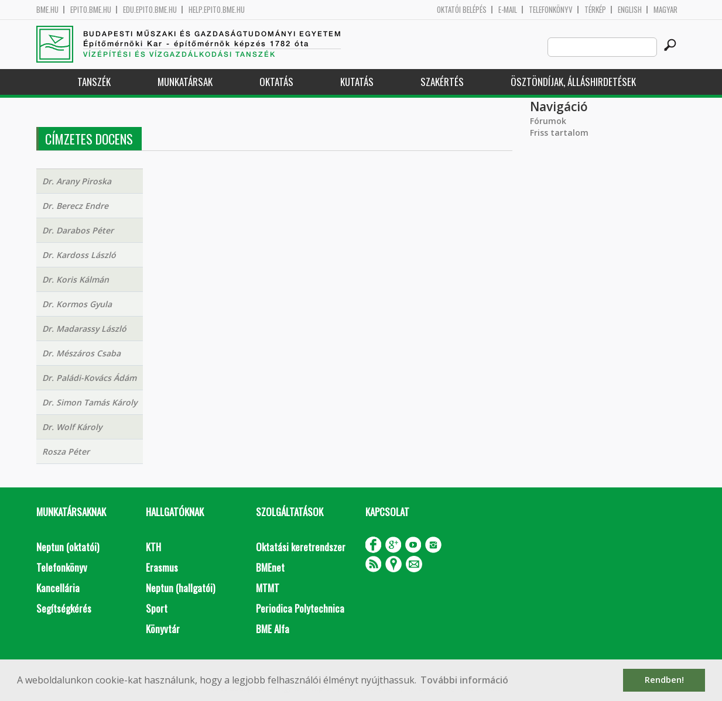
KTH (153, 547)
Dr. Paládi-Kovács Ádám (89, 377)
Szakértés (442, 81)
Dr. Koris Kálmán (75, 279)
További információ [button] (464, 679)
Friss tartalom (559, 132)
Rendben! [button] (664, 679)
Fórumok (548, 120)
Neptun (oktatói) (67, 547)
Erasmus (162, 567)
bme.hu (47, 9)
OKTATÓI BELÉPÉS (462, 9)
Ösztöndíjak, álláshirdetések (573, 81)
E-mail (507, 9)
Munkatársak (185, 81)
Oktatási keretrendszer (300, 547)
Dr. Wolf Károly (72, 426)
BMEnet (270, 567)
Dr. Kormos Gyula (77, 304)
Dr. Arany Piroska (76, 181)
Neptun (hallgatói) (180, 587)
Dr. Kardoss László (79, 254)
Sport (156, 608)
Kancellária (58, 587)
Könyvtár (163, 628)
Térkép (595, 9)
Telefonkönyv (551, 9)
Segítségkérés (63, 608)
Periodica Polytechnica (300, 608)
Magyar (665, 9)
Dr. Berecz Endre (75, 205)
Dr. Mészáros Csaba (81, 353)
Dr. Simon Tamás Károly (89, 402)
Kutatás (357, 81)
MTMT (267, 587)
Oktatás (276, 81)
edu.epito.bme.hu (150, 9)
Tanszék (94, 81)
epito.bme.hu (90, 9)
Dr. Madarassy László (84, 328)
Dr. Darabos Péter (78, 230)
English (630, 9)
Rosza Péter (66, 451)
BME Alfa (272, 628)
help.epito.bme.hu (217, 9)
